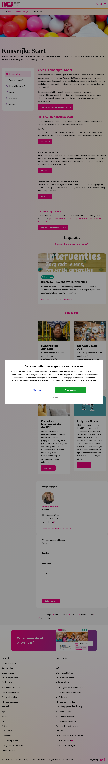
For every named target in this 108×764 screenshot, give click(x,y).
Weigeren (37, 390)
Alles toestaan (71, 390)
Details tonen (54, 397)
